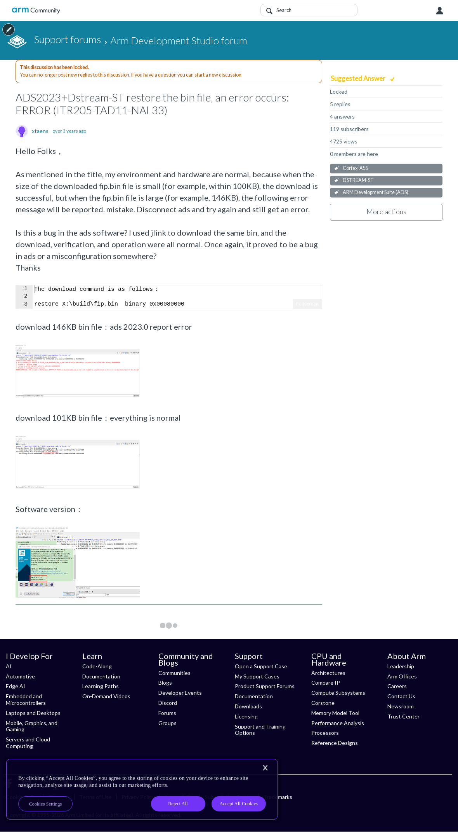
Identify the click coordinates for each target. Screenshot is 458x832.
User (440, 11)
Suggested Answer (359, 78)
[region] (142, 789)
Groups (167, 723)
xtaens (40, 131)
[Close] (265, 767)
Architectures (328, 672)
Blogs (165, 682)
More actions (386, 211)
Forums (167, 713)
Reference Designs (334, 742)
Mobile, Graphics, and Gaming (31, 726)
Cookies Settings (45, 804)
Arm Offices (402, 676)
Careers (397, 686)
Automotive (20, 676)
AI (9, 666)
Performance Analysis (337, 723)
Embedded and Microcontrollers (26, 699)
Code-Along (97, 666)
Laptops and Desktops (33, 713)
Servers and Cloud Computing (28, 742)
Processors (325, 732)
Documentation (101, 676)
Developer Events (180, 692)
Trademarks (278, 797)
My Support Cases (257, 676)
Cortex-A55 (355, 168)
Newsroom (400, 706)
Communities (174, 672)
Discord (167, 702)
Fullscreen (307, 304)
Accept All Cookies (239, 803)
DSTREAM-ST (358, 180)
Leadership (400, 666)
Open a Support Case (261, 666)
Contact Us (401, 696)
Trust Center (403, 716)
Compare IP (325, 682)
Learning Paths (100, 686)
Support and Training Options (260, 729)
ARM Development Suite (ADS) (375, 192)
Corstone (323, 702)
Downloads (248, 706)
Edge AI (15, 686)
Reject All (178, 803)
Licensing (246, 716)
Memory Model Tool (335, 713)
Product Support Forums (265, 686)
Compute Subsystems (338, 692)
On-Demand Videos (106, 696)
